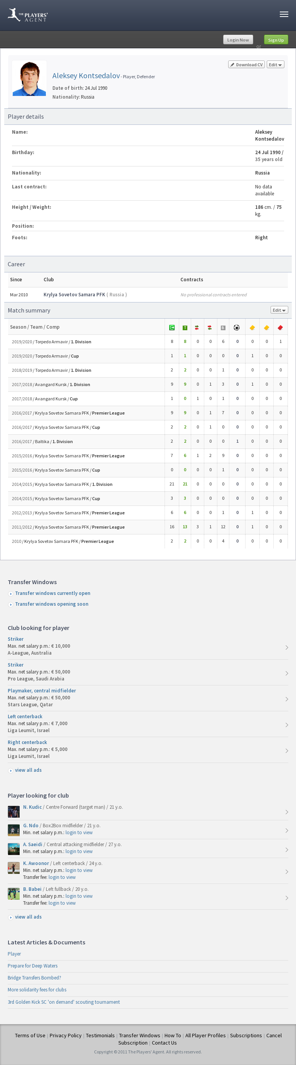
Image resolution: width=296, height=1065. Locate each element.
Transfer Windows (139, 1035)
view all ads (28, 770)
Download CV (246, 64)
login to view (79, 832)
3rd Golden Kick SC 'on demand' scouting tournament (64, 1002)
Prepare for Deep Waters (32, 966)
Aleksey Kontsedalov (86, 75)
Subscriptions (246, 1035)
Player (14, 954)
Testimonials (100, 1035)
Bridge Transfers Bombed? (34, 977)
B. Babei (33, 889)
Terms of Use (30, 1035)
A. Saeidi (33, 844)
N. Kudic (33, 807)
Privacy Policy (66, 1035)
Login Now (238, 40)
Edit (275, 65)
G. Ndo (31, 825)
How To (173, 1035)
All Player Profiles (205, 1035)
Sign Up (276, 40)
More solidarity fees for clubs (37, 989)
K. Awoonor (36, 863)
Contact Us (164, 1042)
